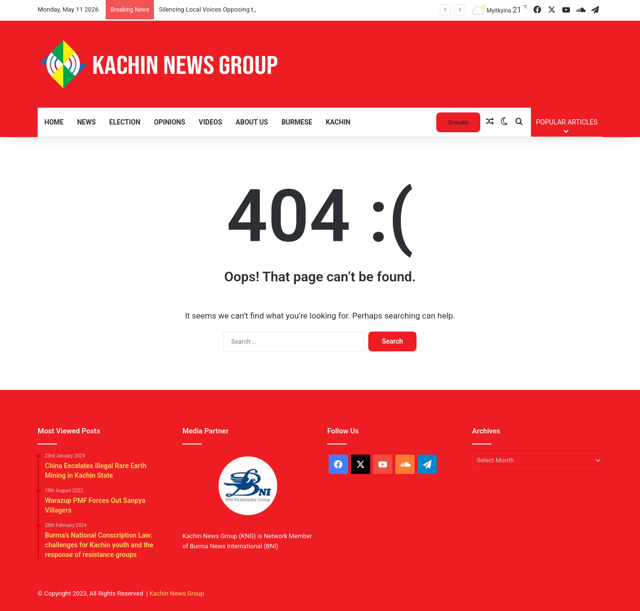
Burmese (296, 122)
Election (124, 122)
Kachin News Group (176, 593)
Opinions (169, 122)
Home (54, 122)
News (86, 122)
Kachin (338, 122)
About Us (252, 122)
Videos (211, 122)
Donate (458, 122)
